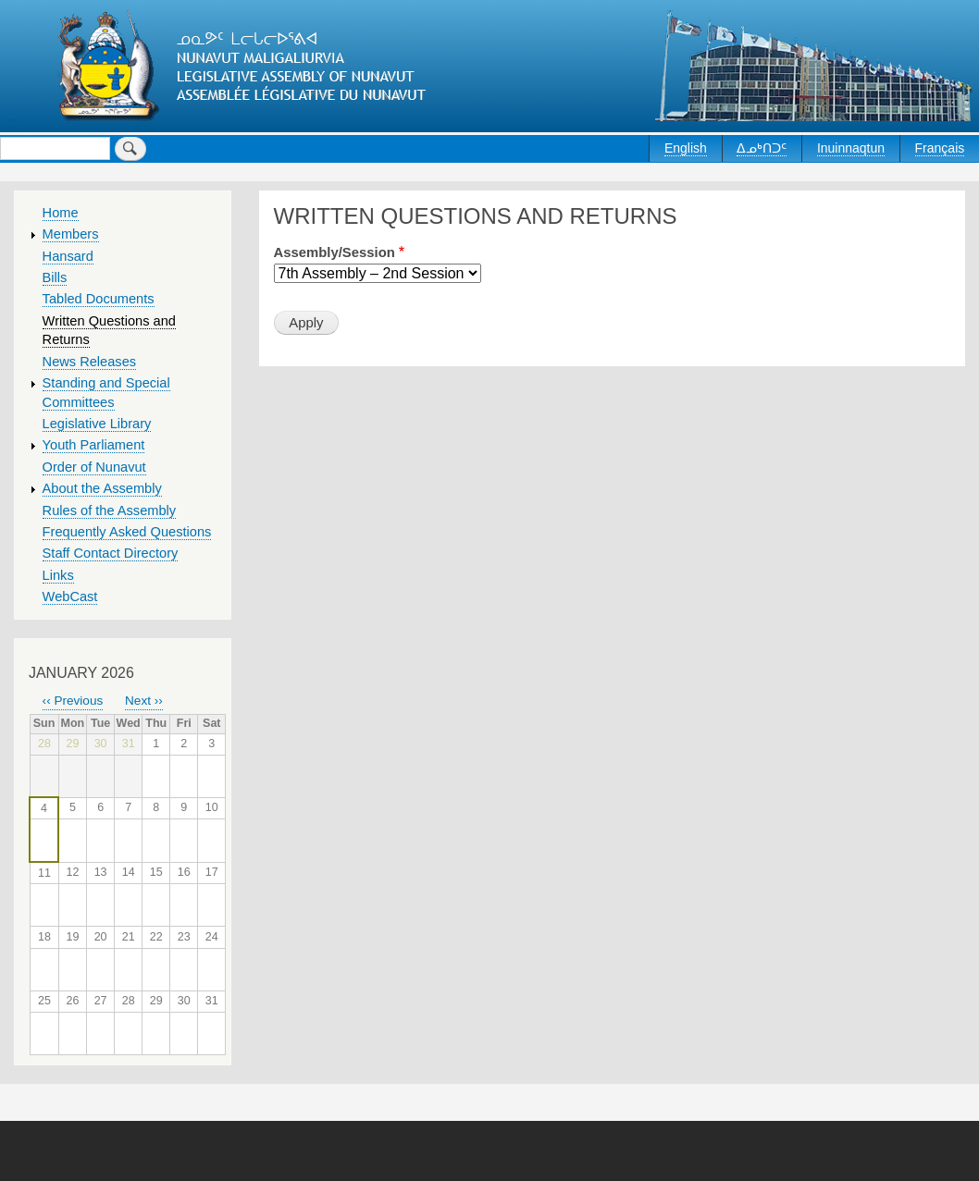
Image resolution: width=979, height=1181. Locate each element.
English (685, 148)
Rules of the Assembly (110, 510)
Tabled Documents (99, 298)
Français (940, 148)
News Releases (90, 361)
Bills (55, 277)
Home (61, 212)
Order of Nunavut (94, 467)
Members (71, 234)
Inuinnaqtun (851, 148)
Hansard (68, 256)
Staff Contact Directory (111, 553)
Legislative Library (97, 423)
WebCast (70, 596)
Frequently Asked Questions (127, 531)
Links (58, 575)
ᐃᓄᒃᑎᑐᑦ (762, 148)
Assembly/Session (334, 252)
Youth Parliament (94, 444)
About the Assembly (102, 488)
